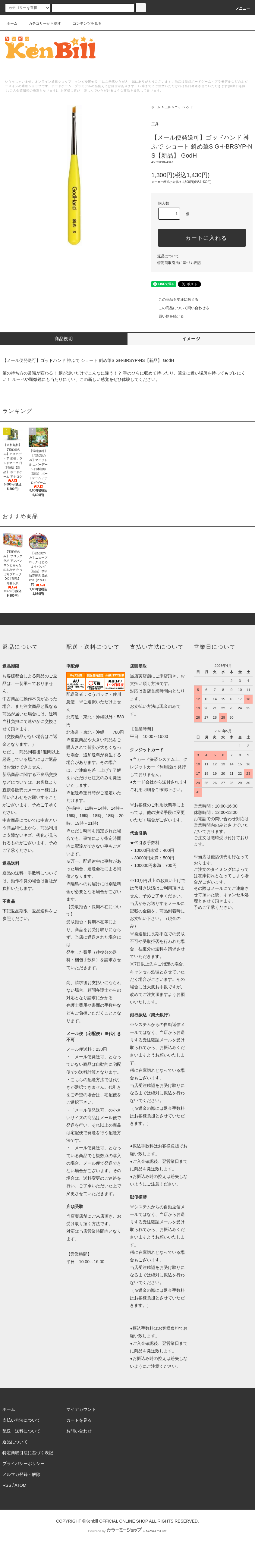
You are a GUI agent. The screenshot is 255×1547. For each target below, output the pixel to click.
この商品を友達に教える (174, 299)
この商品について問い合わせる (180, 308)
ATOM (20, 1485)
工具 (168, 107)
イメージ (191, 338)
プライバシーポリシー (23, 1463)
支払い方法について (21, 1420)
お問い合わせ (79, 1431)
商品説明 (64, 338)
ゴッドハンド (184, 107)
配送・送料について (21, 1431)
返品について (168, 256)
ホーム (12, 23)
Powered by (127, 1531)
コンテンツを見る (83, 23)
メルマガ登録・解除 (21, 1474)
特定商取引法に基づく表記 (179, 263)
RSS (6, 1485)
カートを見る (79, 1420)
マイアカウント (81, 1409)
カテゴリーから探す (41, 23)
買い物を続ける (167, 316)
